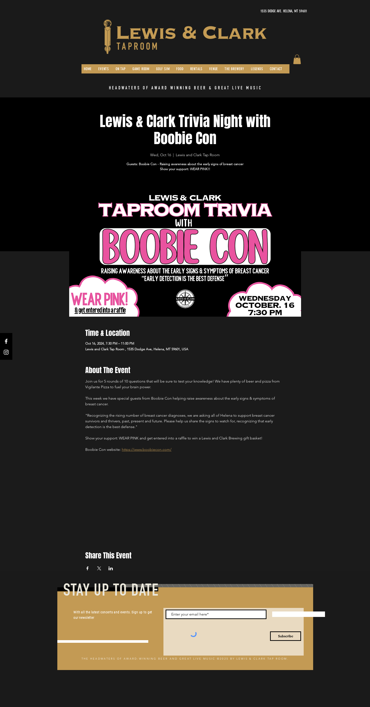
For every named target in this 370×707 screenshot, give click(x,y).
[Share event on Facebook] (87, 568)
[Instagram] (6, 352)
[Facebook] (6, 341)
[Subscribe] (285, 636)
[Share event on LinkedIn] (110, 568)
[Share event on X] (99, 568)
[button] (297, 59)
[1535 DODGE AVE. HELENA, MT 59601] (262, 11)
